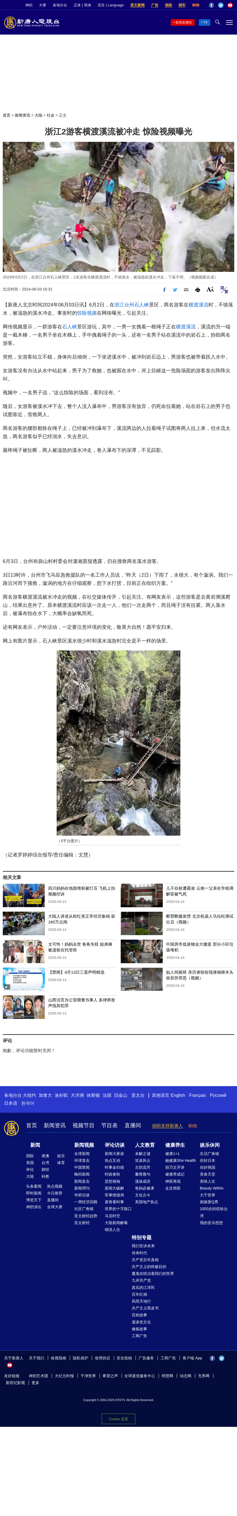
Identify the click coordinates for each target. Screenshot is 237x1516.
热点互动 (112, 1160)
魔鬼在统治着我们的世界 (153, 1273)
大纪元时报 (64, 1376)
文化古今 (142, 1195)
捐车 (182, 5)
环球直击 (82, 1160)
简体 (87, 5)
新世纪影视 (15, 1382)
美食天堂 (207, 1174)
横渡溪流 (198, 305)
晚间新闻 (82, 1174)
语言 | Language (110, 5)
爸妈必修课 (144, 1188)
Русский (218, 1095)
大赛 (42, 5)
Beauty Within (212, 1188)
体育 (61, 1162)
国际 (30, 1156)
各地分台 (60, 5)
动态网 (185, 1376)
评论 (30, 1169)
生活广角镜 (209, 1153)
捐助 (168, 5)
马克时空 (112, 1216)
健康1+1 (172, 1153)
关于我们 (36, 1358)
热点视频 (54, 1186)
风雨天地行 (141, 1301)
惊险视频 (87, 313)
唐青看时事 (114, 1202)
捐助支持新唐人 (167, 1125)
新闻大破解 (114, 1188)
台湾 (45, 1162)
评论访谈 (115, 1145)
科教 (45, 1176)
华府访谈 (82, 1195)
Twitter (221, 5)
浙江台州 (124, 305)
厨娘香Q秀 (209, 1202)
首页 (6, 115)
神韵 (28, 5)
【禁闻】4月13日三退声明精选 (76, 972)
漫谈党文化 (141, 1322)
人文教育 (145, 1145)
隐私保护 (80, 1358)
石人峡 (141, 305)
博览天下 (34, 1200)
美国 (30, 1162)
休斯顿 (93, 1095)
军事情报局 (114, 1195)
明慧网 (167, 1376)
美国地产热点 (146, 1202)
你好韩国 (207, 1167)
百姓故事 (139, 1315)
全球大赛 (54, 1207)
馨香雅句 (142, 1174)
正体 (77, 5)
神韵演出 (34, 1207)
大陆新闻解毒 (116, 1223)
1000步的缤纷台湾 (214, 1212)
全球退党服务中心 (139, 1376)
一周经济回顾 (85, 1202)
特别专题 (141, 1237)
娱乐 (61, 1156)
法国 (107, 1095)
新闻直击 (82, 1181)
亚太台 (138, 1095)
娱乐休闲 (210, 1145)
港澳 (45, 1156)
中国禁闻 (82, 1167)
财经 (45, 1169)
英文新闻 (137, 5)
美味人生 (207, 1181)
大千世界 (207, 1195)
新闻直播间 (183, 22)
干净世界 (88, 1376)
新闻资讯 (22, 115)
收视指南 (58, 1358)
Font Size (210, 289)
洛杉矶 (61, 1095)
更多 (35, 1382)
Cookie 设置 (118, 1419)
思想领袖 (112, 1181)
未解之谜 (142, 1153)
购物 (195, 5)
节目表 (109, 1125)
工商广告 (139, 1336)
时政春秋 (112, 1174)
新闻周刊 (82, 1188)
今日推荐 (54, 1193)
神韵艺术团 (38, 1376)
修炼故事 (139, 1329)
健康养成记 (174, 1174)
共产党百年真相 (145, 1260)
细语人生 (112, 1229)
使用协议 (102, 1358)
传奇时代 (139, 1253)
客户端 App (192, 1358)
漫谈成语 (142, 1181)
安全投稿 (124, 1358)
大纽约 (29, 1095)
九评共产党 (141, 1280)
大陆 (38, 115)
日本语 (10, 1103)
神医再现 (173, 1181)
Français (197, 1095)
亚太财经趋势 (85, 1216)
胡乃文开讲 (174, 1167)
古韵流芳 (142, 1167)
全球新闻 (82, 1153)
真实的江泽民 (143, 1287)
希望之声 (110, 1376)
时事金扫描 (114, 1167)
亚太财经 (82, 1223)
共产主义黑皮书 (145, 1308)
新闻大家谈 (114, 1153)
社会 (50, 115)
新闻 (35, 1145)
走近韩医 (173, 1188)
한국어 (27, 1103)
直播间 (133, 1125)
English (178, 1095)
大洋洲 (77, 1095)
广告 (154, 5)
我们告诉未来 (143, 1246)
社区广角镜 (83, 1209)
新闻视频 (84, 1145)
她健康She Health (180, 1160)
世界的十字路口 (118, 1209)
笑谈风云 (142, 1160)
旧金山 (120, 1095)
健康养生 (175, 1145)
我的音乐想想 (211, 1223)
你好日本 (207, 1160)
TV (205, 22)
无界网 (204, 1376)
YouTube (230, 5)
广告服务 (146, 1358)
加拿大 (45, 1095)
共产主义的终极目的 (149, 1266)
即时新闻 (34, 1193)
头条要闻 (34, 1186)
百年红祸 (139, 1294)
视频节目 (84, 1125)
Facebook (211, 5)
